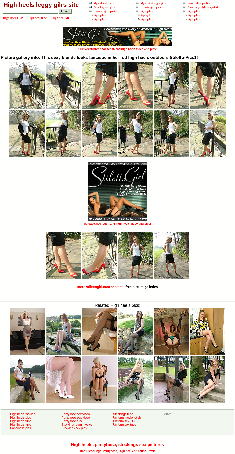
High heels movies (22, 414)
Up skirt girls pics (151, 7)
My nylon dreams (104, 3)
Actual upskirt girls (104, 7)
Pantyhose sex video (76, 414)
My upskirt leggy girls (153, 3)
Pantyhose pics (20, 428)
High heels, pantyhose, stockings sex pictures (117, 444)
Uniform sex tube (124, 424)
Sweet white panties (199, 3)
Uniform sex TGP (124, 421)
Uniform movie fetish (127, 417)
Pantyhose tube (72, 421)
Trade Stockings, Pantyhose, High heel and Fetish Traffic (117, 451)
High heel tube (37, 18)
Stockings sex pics (74, 428)
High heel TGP (13, 18)
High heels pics (20, 417)
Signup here (147, 11)
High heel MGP (61, 18)
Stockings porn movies (77, 424)
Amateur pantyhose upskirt (202, 7)
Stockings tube (123, 414)
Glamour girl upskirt (105, 11)
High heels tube (20, 421)
